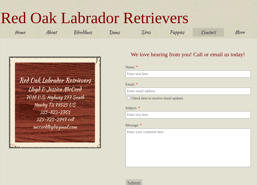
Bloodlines (82, 32)
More (240, 32)
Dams (114, 32)
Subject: (133, 108)
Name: (132, 67)
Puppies (177, 32)
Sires (145, 32)
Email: (132, 84)
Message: (134, 125)
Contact (208, 32)
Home (20, 32)
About (51, 32)
